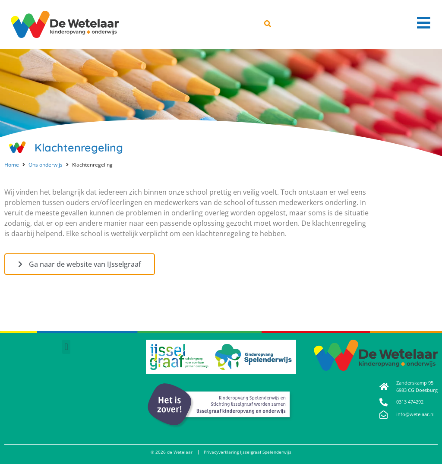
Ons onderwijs (45, 164)
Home (11, 164)
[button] (66, 347)
